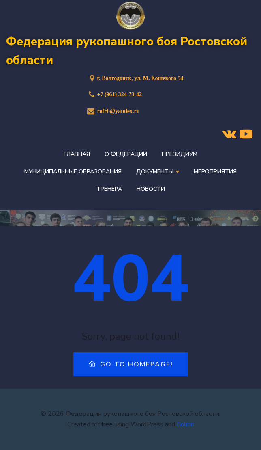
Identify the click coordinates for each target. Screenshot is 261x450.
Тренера (109, 189)
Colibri (185, 424)
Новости (151, 189)
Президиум (179, 154)
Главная (77, 154)
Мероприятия (215, 171)
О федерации (126, 154)
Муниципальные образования (73, 171)
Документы (157, 171)
